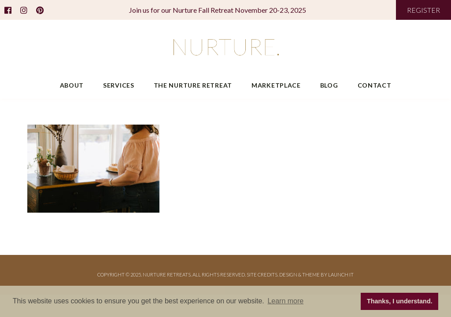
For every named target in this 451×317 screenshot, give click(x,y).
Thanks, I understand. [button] (400, 301)
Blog (329, 85)
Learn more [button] (285, 301)
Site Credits (262, 274)
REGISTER (423, 10)
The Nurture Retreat (193, 85)
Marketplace (276, 85)
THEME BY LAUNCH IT (328, 274)
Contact (375, 85)
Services (118, 85)
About (72, 85)
